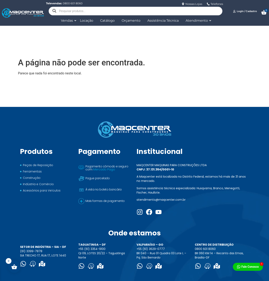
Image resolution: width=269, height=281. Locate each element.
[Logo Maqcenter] (23, 13)
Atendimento (197, 20)
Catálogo (107, 20)
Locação (86, 20)
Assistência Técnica (163, 20)
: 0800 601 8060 (64, 3)
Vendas (67, 20)
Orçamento (131, 20)
